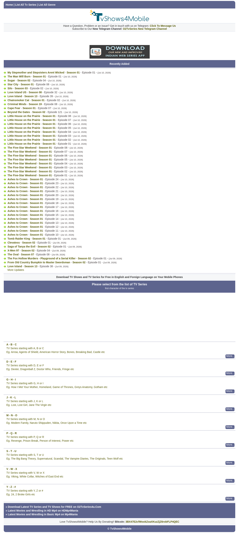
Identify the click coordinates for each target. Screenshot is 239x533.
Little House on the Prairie (24, 116)
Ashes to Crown (18, 179)
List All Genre (47, 4)
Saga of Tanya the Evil (21, 246)
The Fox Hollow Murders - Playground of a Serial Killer (42, 258)
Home (9, 4)
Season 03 (21, 88)
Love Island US (17, 92)
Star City (13, 84)
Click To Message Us (163, 25)
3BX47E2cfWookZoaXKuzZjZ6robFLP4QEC (152, 521)
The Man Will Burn (19, 76)
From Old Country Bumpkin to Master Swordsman (39, 262)
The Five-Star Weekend (22, 147)
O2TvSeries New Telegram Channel (145, 28)
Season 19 (35, 104)
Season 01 (73, 72)
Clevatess (14, 242)
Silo (10, 88)
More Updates (16, 269)
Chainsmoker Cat (18, 100)
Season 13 (30, 96)
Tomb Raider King (19, 238)
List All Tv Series (25, 4)
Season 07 (27, 254)
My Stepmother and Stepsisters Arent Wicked (36, 72)
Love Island (15, 96)
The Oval (13, 254)
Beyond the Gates (19, 112)
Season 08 (35, 92)
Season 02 (23, 80)
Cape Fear (14, 108)
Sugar (11, 80)
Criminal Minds (17, 104)
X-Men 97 (13, 250)
